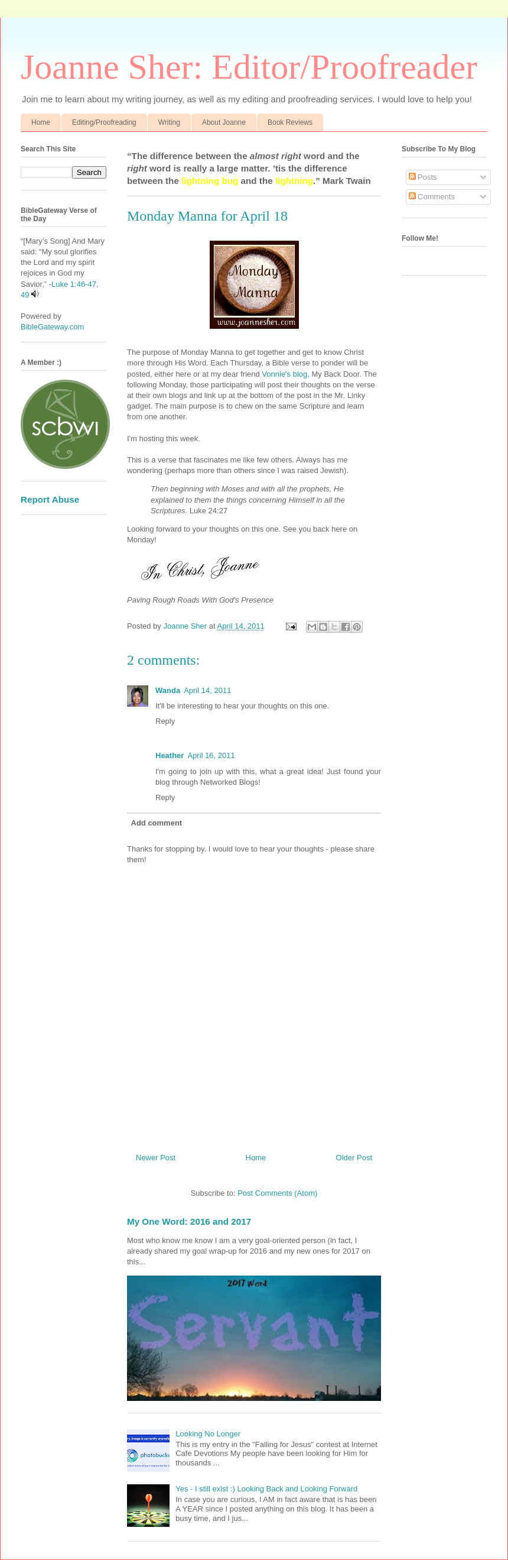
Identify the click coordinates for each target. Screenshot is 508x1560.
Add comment (157, 822)
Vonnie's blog (284, 374)
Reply (165, 721)
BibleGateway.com (52, 326)
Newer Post (155, 1157)
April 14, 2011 (207, 690)
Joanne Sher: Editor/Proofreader (249, 66)
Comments (432, 196)
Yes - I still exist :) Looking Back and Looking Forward (266, 1488)
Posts (423, 177)
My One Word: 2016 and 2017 (189, 1221)
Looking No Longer (207, 1433)
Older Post (354, 1157)
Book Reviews (290, 122)
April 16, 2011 (211, 755)
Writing (169, 122)
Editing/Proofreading (104, 122)
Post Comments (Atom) (277, 1193)
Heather (169, 755)
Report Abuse (50, 499)
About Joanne (224, 122)
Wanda (167, 690)
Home (40, 122)
